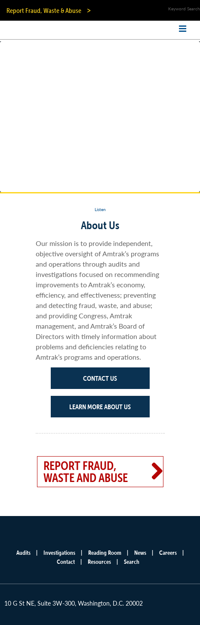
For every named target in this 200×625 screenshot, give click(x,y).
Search (131, 562)
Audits (23, 553)
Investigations (59, 553)
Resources (99, 562)
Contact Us (100, 378)
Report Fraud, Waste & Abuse (43, 10)
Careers (168, 553)
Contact (66, 562)
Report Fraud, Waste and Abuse (85, 471)
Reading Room (104, 553)
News (140, 553)
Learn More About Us (100, 406)
